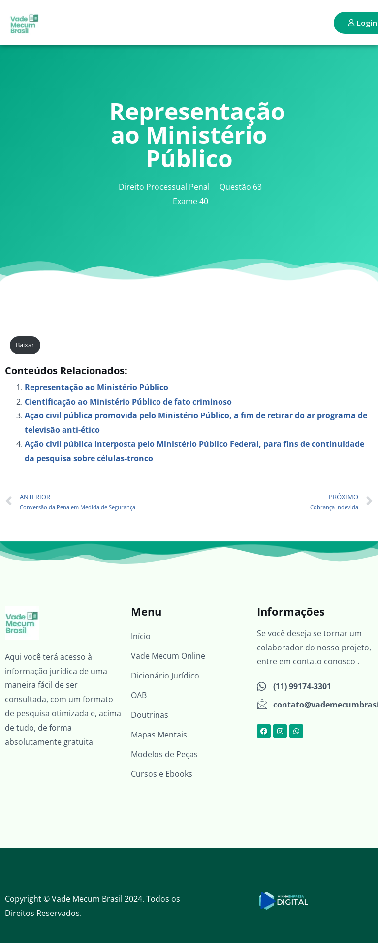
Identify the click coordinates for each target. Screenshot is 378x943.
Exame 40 (190, 201)
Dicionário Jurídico (165, 675)
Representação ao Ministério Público (96, 387)
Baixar (25, 344)
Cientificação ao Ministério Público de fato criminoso (128, 401)
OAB (139, 695)
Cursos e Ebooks (161, 773)
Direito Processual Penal (164, 186)
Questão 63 (241, 186)
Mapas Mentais (159, 734)
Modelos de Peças (164, 754)
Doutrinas (149, 714)
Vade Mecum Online (168, 655)
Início (141, 636)
